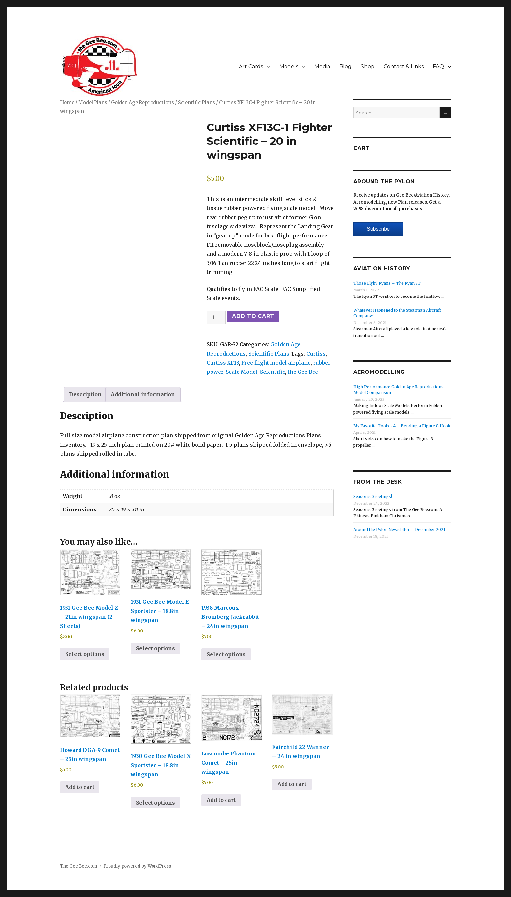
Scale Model (241, 372)
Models (288, 66)
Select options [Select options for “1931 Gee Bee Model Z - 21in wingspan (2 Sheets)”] (84, 654)
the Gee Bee (303, 372)
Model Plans (92, 103)
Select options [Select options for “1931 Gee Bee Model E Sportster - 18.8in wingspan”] (155, 648)
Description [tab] (85, 394)
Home (67, 103)
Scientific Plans (196, 103)
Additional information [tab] (143, 394)
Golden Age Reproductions (142, 103)
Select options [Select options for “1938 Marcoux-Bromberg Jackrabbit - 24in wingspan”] (226, 654)
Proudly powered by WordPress (137, 866)
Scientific (272, 372)
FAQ (438, 66)
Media (322, 66)
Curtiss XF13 (223, 362)
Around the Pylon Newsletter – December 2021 (399, 529)
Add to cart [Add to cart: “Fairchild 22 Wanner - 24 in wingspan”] (291, 784)
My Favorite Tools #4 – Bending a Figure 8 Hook (401, 425)
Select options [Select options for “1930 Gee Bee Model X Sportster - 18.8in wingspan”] (155, 802)
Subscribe (378, 229)
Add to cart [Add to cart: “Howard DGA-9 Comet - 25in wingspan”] (79, 787)
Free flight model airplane (276, 362)
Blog (345, 66)
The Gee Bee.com (78, 866)
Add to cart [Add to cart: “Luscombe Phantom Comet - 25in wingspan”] (221, 800)
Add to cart (253, 316)
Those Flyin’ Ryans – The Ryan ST (387, 283)
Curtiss (316, 353)
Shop (367, 66)
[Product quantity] (216, 317)
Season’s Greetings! (372, 496)
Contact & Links (404, 66)
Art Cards (251, 66)
